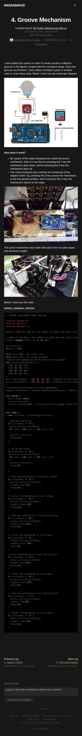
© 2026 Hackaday (41, 728)
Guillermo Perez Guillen (25, 40)
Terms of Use (66, 716)
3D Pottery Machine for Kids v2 (50, 28)
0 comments (28, 666)
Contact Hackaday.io (31, 716)
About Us (14, 716)
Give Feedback (50, 716)
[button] (75, 5)
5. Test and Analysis (67, 662)
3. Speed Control (13, 662)
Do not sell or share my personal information (40, 722)
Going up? (41, 708)
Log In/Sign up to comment (19, 700)
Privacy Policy (33, 719)
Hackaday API (49, 719)
